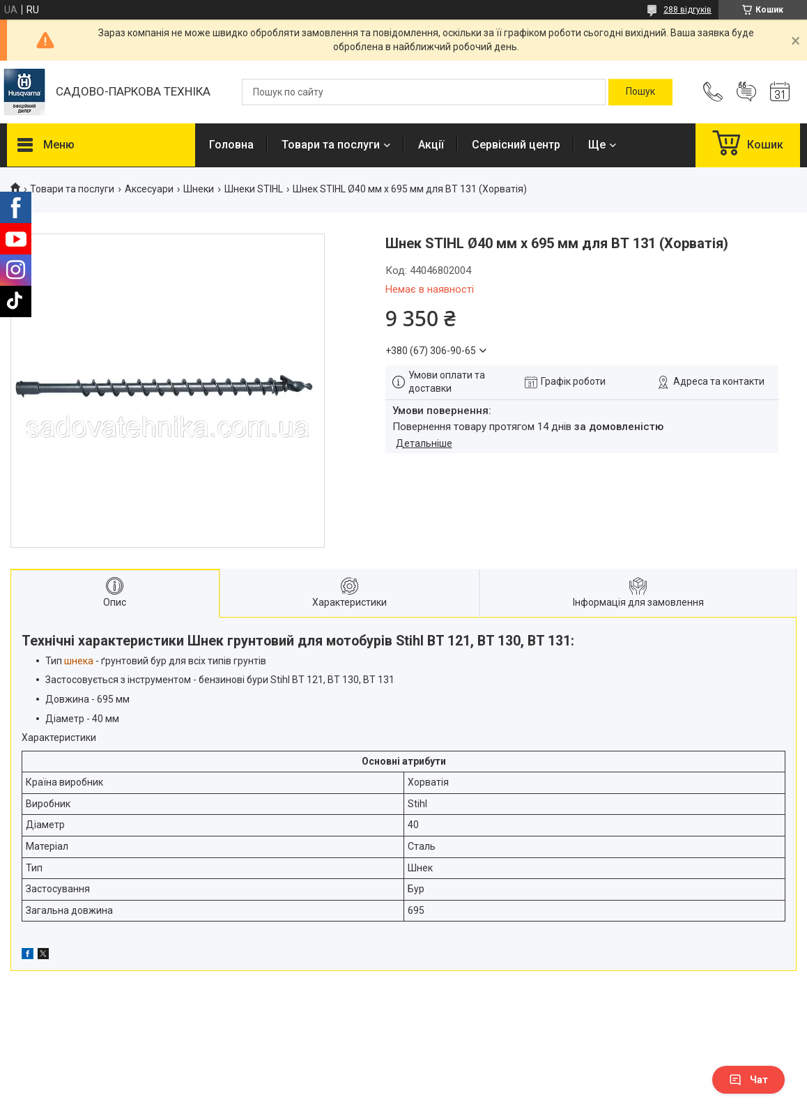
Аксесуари (149, 188)
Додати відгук (746, 92)
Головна (231, 144)
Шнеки (198, 188)
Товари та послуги (331, 144)
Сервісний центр (516, 144)
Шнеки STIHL (253, 188)
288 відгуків (687, 10)
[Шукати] (640, 92)
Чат (748, 1079)
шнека (78, 660)
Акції (431, 144)
